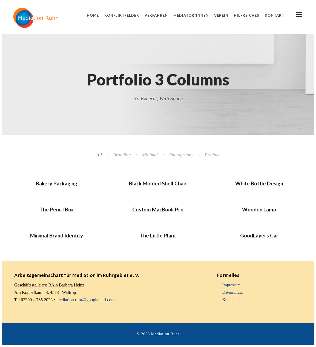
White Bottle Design (259, 183)
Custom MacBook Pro (157, 209)
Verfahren (156, 15)
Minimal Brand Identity (56, 235)
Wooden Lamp (259, 209)
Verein (221, 15)
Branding (122, 155)
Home (93, 15)
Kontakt (275, 15)
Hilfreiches (246, 15)
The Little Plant (158, 235)
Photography (181, 155)
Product (212, 155)
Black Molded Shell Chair (158, 183)
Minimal (150, 155)
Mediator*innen (191, 15)
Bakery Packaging (56, 183)
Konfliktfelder (121, 15)
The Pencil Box (56, 209)
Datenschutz (232, 292)
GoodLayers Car (259, 235)
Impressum (231, 285)
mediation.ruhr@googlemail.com (85, 299)
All (99, 155)
